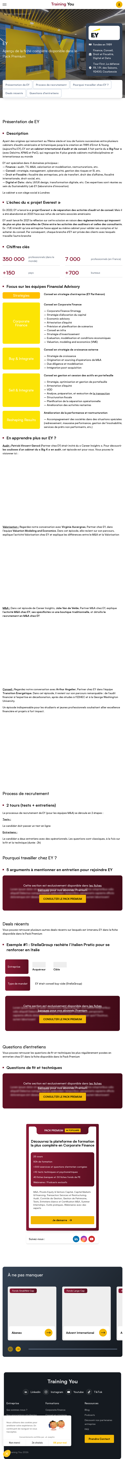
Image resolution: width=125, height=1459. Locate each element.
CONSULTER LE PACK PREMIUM (62, 898)
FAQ (87, 1429)
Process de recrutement (51, 84)
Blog (87, 1409)
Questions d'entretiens (44, 93)
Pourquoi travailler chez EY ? (90, 84)
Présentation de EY (17, 84)
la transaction (101, 393)
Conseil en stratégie (56, 1415)
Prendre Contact (99, 1438)
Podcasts (90, 1415)
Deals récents (14, 93)
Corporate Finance (55, 1409)
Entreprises (20, 13)
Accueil (7, 13)
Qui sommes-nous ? (16, 1409)
